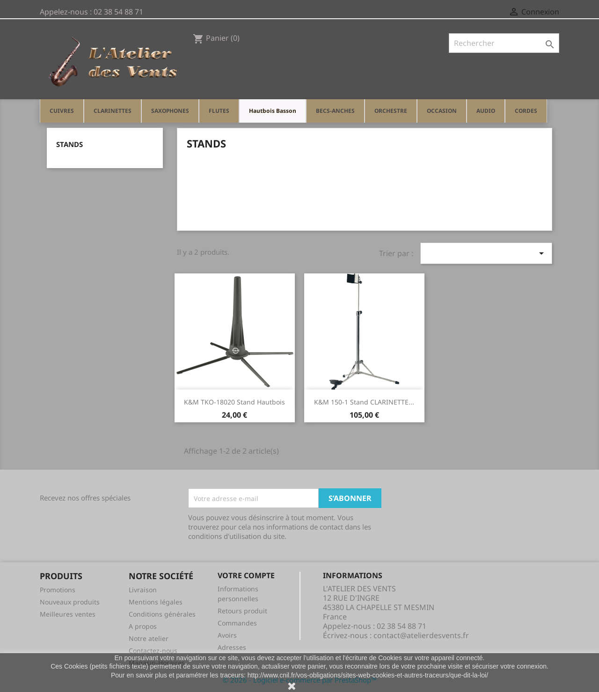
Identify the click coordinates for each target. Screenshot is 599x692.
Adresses (232, 647)
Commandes (237, 622)
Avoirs (227, 635)
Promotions (57, 589)
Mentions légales (156, 601)
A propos (143, 626)
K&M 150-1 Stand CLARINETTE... (364, 402)
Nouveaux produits (70, 601)
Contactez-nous (153, 650)
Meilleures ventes (67, 614)
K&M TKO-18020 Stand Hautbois (234, 402)
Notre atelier (148, 638)
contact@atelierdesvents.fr (421, 635)
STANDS (69, 144)
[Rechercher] (504, 43)
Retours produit (242, 610)
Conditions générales (162, 614)
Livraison (143, 589)
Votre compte (246, 575)
